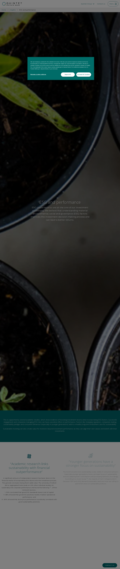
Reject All (68, 74)
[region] (60, 68)
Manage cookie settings (38, 74)
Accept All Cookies (83, 74)
